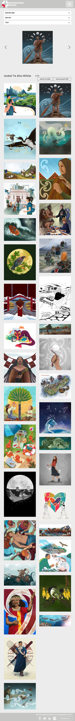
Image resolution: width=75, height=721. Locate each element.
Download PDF (62, 79)
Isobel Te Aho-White (17, 75)
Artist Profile (45, 79)
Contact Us (65, 718)
